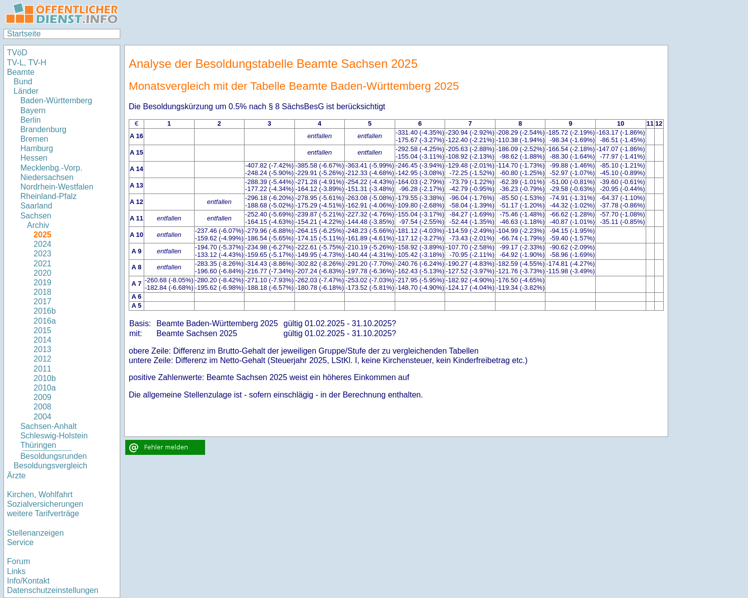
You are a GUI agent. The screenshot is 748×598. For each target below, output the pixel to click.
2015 (42, 330)
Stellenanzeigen (35, 533)
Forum (18, 561)
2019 (42, 282)
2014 (42, 340)
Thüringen (38, 445)
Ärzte (16, 475)
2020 (42, 273)
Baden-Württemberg (56, 100)
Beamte (20, 72)
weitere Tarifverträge (43, 513)
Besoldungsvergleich (50, 465)
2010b (44, 378)
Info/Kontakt (28, 581)
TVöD (17, 52)
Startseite (24, 33)
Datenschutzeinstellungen (52, 590)
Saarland (36, 205)
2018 (42, 292)
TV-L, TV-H (26, 62)
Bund (22, 81)
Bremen (34, 139)
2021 (42, 263)
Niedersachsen (47, 177)
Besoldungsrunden (53, 456)
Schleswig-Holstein (54, 435)
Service (20, 542)
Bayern (33, 110)
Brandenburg (43, 129)
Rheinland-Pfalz (48, 196)
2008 (42, 406)
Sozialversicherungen (45, 504)
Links (16, 571)
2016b (44, 311)
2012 (42, 359)
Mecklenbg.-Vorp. (51, 168)
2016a (44, 321)
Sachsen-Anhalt (48, 426)
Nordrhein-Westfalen (56, 187)
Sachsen (35, 215)
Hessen (33, 158)
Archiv (38, 225)
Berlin (30, 120)
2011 (42, 369)
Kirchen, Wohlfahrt (39, 494)
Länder (25, 91)
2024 (42, 244)
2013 (42, 349)
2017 (42, 301)
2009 (42, 397)
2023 (42, 253)
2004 (42, 416)
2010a (44, 388)
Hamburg (36, 148)
